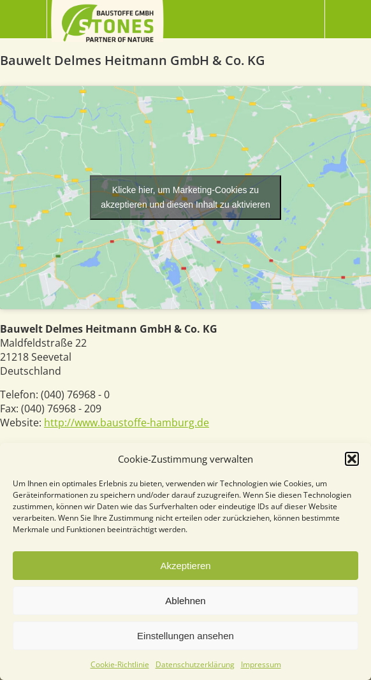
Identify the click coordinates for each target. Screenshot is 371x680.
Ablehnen (185, 600)
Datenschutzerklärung (195, 664)
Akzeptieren (185, 565)
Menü (23, 19)
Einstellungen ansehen (185, 635)
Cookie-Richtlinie (120, 664)
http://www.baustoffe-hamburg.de (126, 423)
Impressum (261, 664)
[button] (352, 458)
